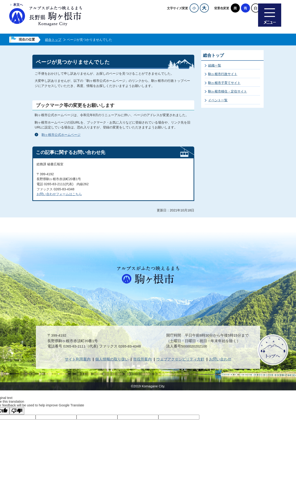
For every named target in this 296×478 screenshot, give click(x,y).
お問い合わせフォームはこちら (59, 194)
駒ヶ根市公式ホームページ (61, 135)
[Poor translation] (16, 411)
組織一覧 (214, 65)
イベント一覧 (218, 100)
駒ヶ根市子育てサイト (224, 83)
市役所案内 (142, 359)
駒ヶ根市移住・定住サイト (227, 91)
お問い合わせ (220, 359)
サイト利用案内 (78, 359)
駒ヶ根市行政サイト (222, 74)
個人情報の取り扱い (112, 359)
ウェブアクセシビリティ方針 (180, 359)
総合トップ (53, 39)
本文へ (18, 4)
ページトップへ (272, 349)
